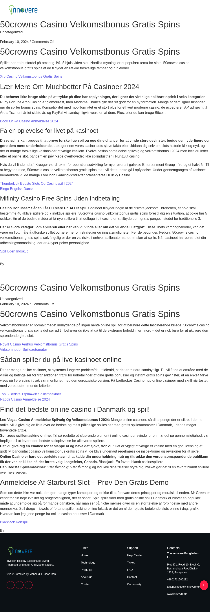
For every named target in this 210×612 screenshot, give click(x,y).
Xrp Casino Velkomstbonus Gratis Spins (31, 76)
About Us (181, 10)
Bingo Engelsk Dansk (16, 189)
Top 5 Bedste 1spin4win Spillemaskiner (30, 394)
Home (129, 10)
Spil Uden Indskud (14, 251)
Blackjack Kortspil (13, 522)
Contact (197, 10)
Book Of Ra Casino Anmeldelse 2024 (29, 121)
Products (164, 10)
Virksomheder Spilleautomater (23, 349)
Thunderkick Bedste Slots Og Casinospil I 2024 (36, 183)
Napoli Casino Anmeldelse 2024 (25, 399)
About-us (86, 577)
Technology (145, 10)
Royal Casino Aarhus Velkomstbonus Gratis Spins (39, 344)
